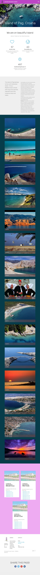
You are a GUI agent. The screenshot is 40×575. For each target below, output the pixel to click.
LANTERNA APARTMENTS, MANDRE (10, 1)
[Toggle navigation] (38, 1)
